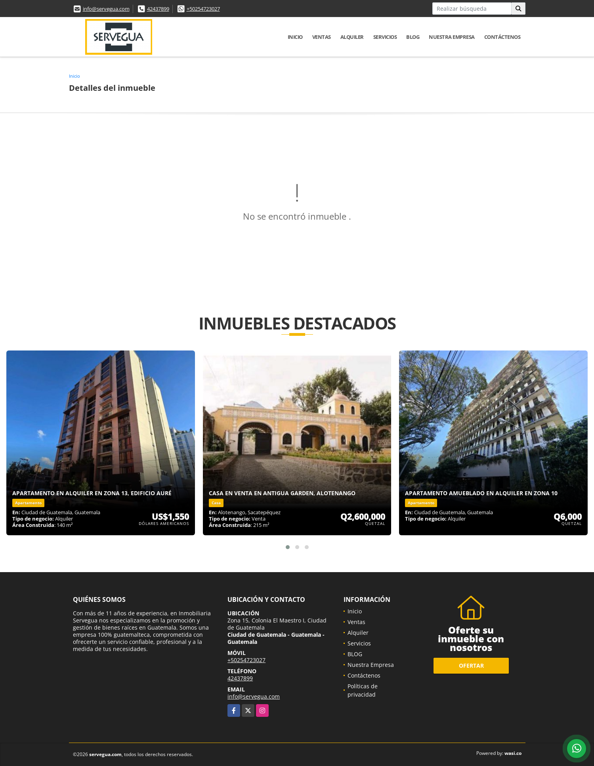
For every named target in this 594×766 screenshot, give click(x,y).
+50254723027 (203, 8)
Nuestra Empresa (452, 36)
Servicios (385, 36)
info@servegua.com (106, 8)
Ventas (321, 36)
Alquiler (352, 36)
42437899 (158, 8)
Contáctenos (502, 36)
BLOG (412, 36)
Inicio (295, 36)
